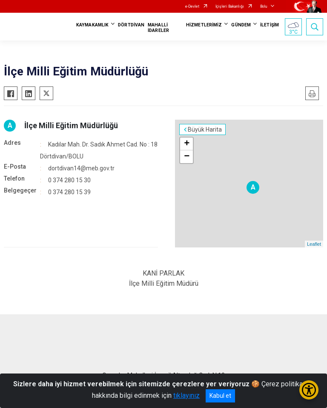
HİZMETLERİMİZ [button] (204, 25)
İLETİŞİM (269, 25)
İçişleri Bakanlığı (229, 6)
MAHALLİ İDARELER (158, 27)
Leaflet (314, 244)
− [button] (186, 156)
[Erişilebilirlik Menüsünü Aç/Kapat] (308, 389)
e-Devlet (192, 6)
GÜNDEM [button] (241, 25)
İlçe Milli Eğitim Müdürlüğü (71, 125)
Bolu (263, 6)
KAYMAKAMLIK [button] (92, 25)
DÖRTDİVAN (131, 25)
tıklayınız (186, 395)
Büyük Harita (205, 129)
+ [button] (186, 144)
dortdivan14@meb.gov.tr (81, 168)
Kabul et (220, 395)
